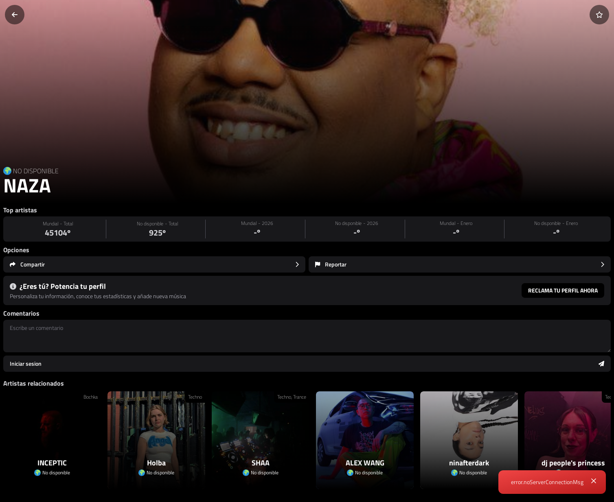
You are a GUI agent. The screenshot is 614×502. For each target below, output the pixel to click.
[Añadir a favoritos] (599, 14)
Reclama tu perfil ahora (563, 290)
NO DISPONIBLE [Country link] (36, 171)
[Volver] (14, 14)
